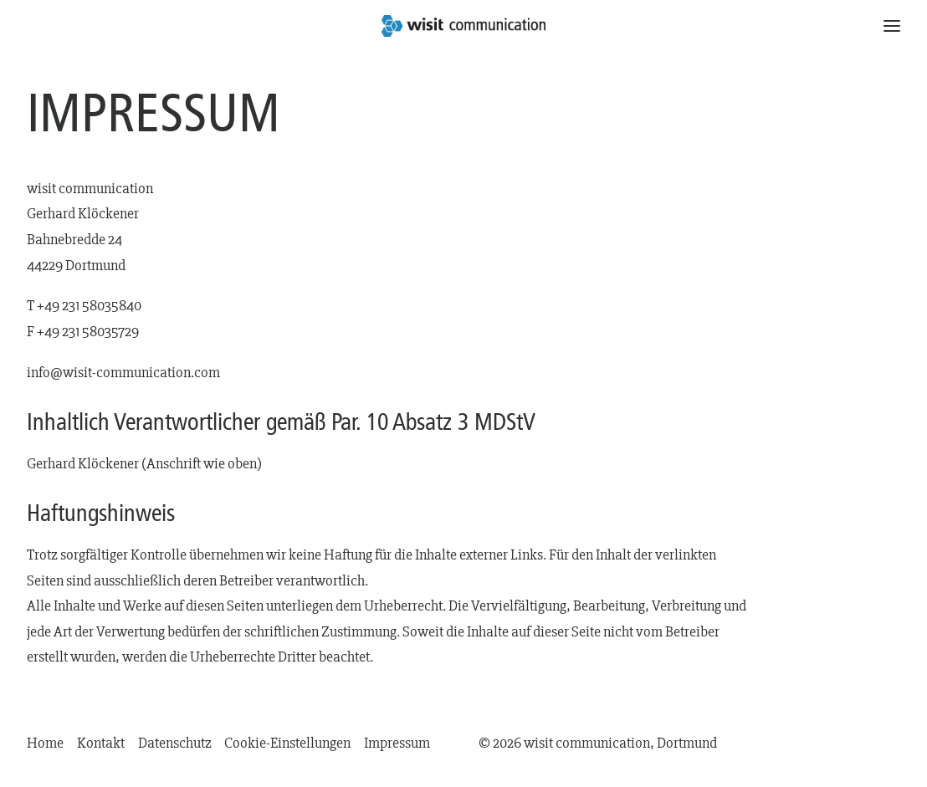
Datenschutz (175, 743)
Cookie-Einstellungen (287, 743)
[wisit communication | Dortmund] (464, 26)
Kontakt (101, 743)
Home (45, 743)
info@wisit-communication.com (123, 372)
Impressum (397, 743)
